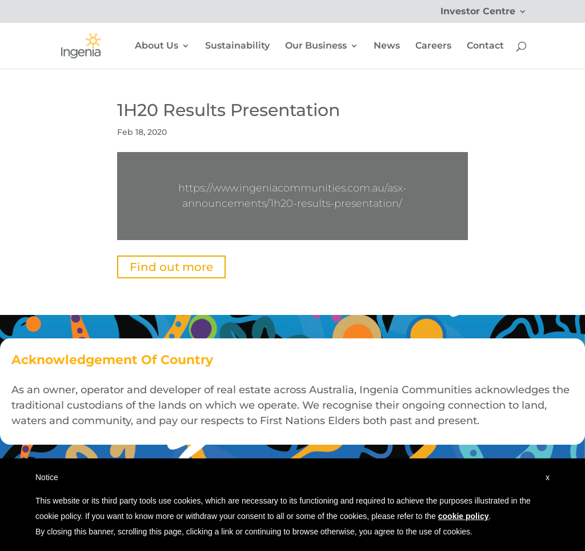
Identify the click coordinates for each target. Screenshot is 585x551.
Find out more (171, 267)
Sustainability (237, 46)
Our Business (316, 46)
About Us (156, 46)
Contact (485, 46)
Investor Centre (477, 12)
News (387, 46)
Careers (433, 46)
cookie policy (463, 516)
